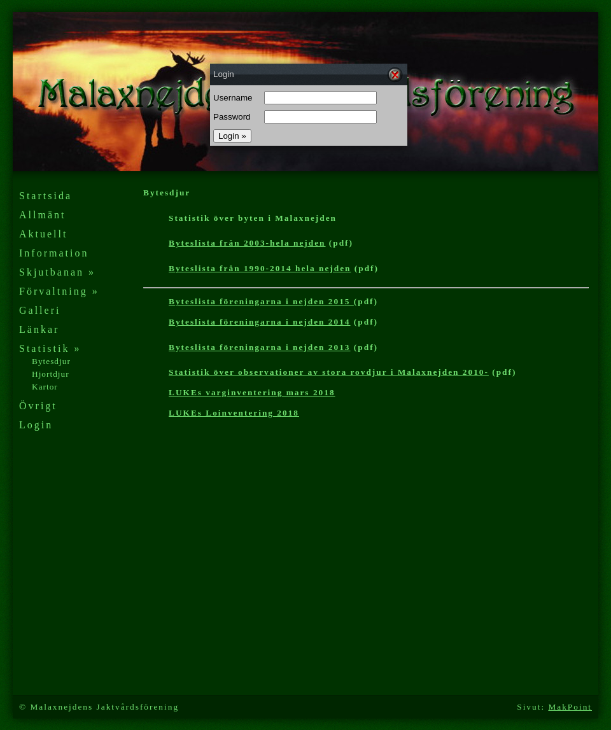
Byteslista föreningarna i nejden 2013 (260, 347)
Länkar (39, 329)
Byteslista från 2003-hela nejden (247, 243)
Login (36, 424)
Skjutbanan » (57, 272)
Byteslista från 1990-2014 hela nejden (260, 268)
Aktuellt (43, 233)
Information (53, 253)
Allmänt (42, 214)
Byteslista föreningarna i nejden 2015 (261, 301)
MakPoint (570, 707)
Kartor (45, 386)
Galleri (39, 310)
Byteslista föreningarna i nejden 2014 (260, 321)
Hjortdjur (50, 374)
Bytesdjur (51, 361)
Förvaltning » (59, 291)
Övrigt (38, 405)
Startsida (45, 195)
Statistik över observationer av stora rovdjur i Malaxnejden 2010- (329, 372)
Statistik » (50, 348)
